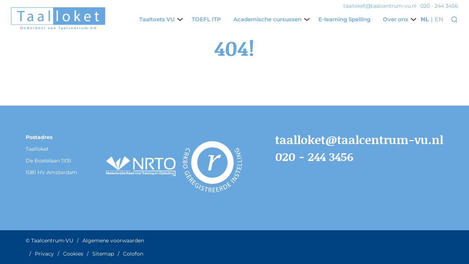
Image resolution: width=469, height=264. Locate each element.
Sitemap (103, 253)
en (439, 19)
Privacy (44, 253)
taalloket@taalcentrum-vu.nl (359, 139)
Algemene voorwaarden (113, 240)
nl (425, 19)
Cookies (73, 253)
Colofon (133, 253)
